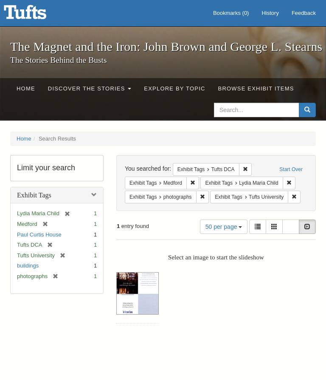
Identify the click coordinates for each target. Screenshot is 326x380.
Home (26, 88)
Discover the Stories (90, 88)
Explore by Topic (174, 88)
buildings (28, 265)
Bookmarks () (231, 13)
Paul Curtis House (39, 234)
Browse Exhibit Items (256, 88)
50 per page (223, 226)
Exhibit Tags (34, 195)
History (269, 13)
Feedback (304, 13)
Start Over (291, 169)
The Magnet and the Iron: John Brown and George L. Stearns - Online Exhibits (35, 14)
